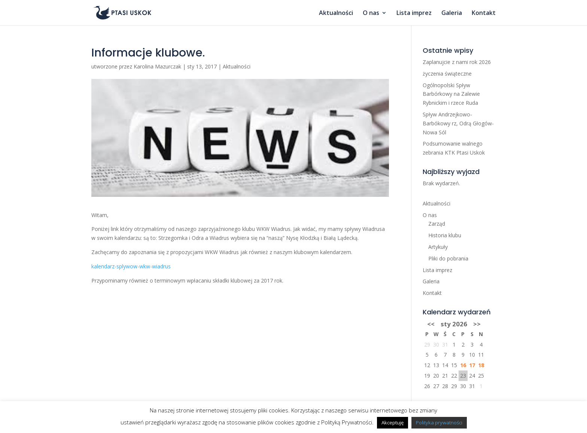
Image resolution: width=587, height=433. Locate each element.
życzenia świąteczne (447, 73)
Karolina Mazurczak (157, 66)
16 (463, 365)
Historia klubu (444, 235)
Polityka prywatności (439, 422)
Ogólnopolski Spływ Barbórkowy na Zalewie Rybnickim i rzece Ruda (451, 94)
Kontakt (484, 13)
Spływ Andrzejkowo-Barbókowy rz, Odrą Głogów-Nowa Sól (458, 123)
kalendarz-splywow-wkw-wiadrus (131, 266)
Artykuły (438, 246)
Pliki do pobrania (448, 258)
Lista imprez (414, 13)
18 (481, 365)
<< (431, 324)
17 (472, 365)
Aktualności (336, 13)
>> (477, 324)
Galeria (451, 13)
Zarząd (436, 223)
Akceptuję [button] (392, 422)
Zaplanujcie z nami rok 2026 (457, 61)
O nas (371, 13)
